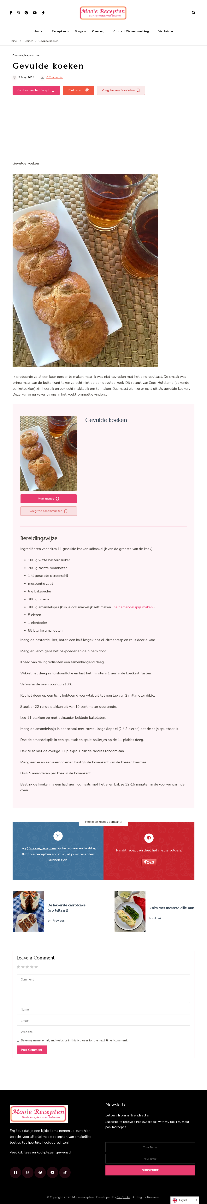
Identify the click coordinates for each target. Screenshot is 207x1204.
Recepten (59, 31)
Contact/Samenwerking (131, 31)
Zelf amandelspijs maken (133, 607)
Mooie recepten (83, 1197)
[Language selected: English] (184, 1200)
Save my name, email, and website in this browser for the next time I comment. (74, 1040)
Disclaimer (166, 31)
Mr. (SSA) (123, 1197)
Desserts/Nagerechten (26, 55)
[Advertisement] (103, 127)
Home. (38, 31)
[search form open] (193, 13)
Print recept (78, 90)
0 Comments (54, 77)
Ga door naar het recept (36, 90)
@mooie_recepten (41, 848)
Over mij (98, 31)
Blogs (79, 31)
